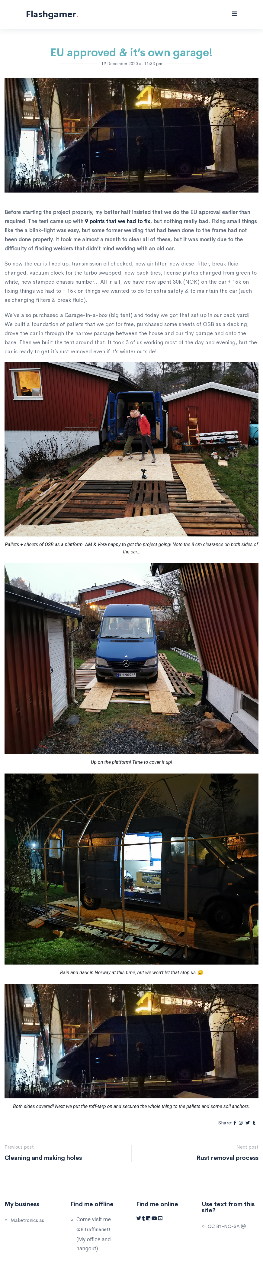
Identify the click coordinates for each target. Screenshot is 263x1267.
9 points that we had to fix (117, 221)
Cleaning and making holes (43, 1158)
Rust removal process (227, 1158)
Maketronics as (27, 1220)
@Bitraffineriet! (93, 1229)
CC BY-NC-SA (227, 1226)
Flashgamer (52, 14)
